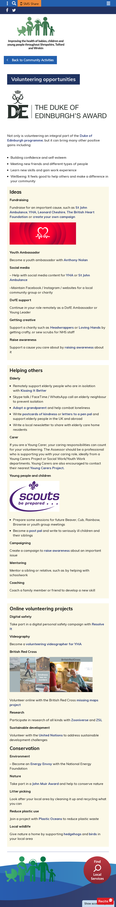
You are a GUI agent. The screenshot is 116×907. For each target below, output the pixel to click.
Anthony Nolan (76, 260)
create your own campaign (54, 217)
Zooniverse (79, 720)
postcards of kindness (39, 414)
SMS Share (31, 4)
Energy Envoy (41, 764)
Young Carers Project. (47, 468)
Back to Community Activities (30, 60)
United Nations (51, 735)
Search (14, 3)
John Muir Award (45, 784)
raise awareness (57, 550)
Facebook (7, 10)
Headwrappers (62, 327)
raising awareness (79, 347)
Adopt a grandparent (30, 408)
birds (93, 834)
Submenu (7, 3)
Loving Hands (90, 327)
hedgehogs (72, 834)
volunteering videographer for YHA (54, 644)
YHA (32, 212)
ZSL (99, 720)
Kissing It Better (33, 390)
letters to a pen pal (77, 414)
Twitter (14, 10)
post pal (35, 531)
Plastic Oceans (50, 819)
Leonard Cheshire (51, 212)
